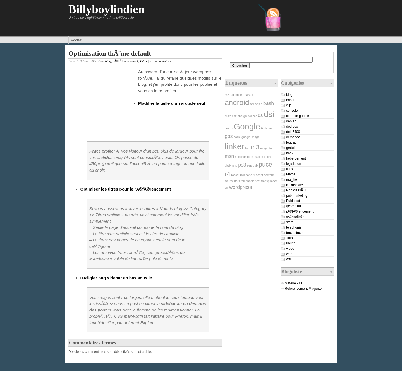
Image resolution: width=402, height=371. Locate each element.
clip (288, 105)
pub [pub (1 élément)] (255, 165)
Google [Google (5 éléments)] (247, 126)
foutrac (291, 142)
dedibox (292, 127)
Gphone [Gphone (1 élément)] (266, 128)
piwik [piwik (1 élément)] (228, 165)
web (289, 254)
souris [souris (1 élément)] (229, 181)
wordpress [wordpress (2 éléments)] (240, 187)
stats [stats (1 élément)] (237, 181)
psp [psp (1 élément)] (249, 165)
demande (293, 137)
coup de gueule (297, 116)
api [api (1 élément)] (252, 104)
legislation (293, 164)
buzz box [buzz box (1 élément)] (231, 116)
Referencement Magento (303, 289)
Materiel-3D (293, 283)
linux (289, 169)
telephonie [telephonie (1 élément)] (248, 181)
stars (289, 222)
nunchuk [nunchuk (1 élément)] (240, 156)
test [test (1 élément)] (257, 181)
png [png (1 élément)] (234, 165)
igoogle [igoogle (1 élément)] (245, 137)
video (290, 249)
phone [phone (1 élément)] (268, 156)
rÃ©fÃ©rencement (125, 61)
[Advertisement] (102, 104)
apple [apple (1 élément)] (258, 104)
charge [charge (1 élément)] (242, 116)
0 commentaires (160, 61)
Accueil (77, 39)
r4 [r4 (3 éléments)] (227, 173)
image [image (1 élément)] (255, 137)
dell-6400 (293, 132)
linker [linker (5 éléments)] (234, 146)
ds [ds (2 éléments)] (260, 115)
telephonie (294, 227)
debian (291, 121)
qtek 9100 (293, 206)
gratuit (290, 148)
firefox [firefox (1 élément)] (229, 128)
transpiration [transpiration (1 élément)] (269, 181)
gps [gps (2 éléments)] (229, 136)
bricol (290, 100)
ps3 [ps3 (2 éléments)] (242, 165)
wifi (288, 259)
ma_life (291, 180)
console (292, 111)
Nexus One (294, 185)
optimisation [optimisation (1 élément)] (255, 156)
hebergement (296, 158)
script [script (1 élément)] (259, 175)
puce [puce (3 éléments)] (265, 164)
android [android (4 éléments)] (237, 102)
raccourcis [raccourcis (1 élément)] (238, 175)
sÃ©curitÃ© (294, 217)
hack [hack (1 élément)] (237, 137)
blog (108, 61)
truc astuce (294, 233)
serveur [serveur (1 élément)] (269, 175)
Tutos (143, 61)
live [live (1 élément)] (247, 148)
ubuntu (291, 243)
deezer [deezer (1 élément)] (252, 116)
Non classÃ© (296, 190)
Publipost (293, 201)
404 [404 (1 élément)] (227, 94)
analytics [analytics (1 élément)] (248, 94)
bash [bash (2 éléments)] (268, 103)
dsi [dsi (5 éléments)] (269, 114)
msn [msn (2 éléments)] (229, 156)
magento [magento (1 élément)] (266, 148)
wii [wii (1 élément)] (226, 187)
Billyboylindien (106, 9)
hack (289, 153)
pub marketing (296, 196)
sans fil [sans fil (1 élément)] (250, 175)
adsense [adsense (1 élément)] (236, 94)
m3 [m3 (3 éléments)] (255, 147)
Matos (290, 174)
